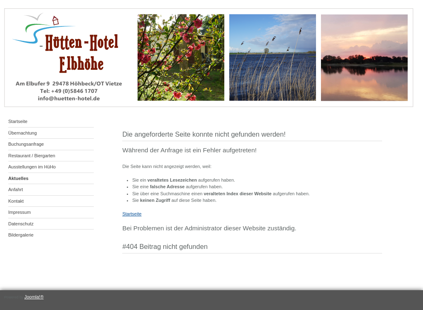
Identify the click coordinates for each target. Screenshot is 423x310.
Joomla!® (34, 296)
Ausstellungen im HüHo (32, 166)
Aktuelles (18, 178)
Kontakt (16, 201)
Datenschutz (20, 223)
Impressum (19, 212)
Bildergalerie (20, 234)
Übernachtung (22, 132)
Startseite (17, 121)
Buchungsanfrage (26, 144)
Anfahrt (15, 189)
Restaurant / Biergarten (31, 155)
